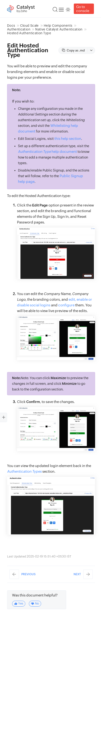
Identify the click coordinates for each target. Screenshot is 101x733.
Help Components (58, 25)
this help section (67, 139)
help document (47, 152)
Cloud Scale (29, 25)
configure (66, 305)
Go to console (82, 9)
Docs (11, 25)
